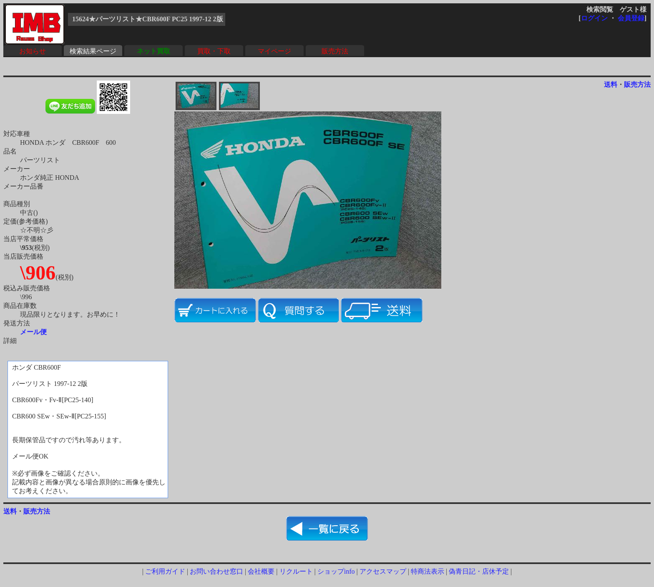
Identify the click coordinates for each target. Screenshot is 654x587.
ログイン (594, 18)
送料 (610, 84)
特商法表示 (427, 571)
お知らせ (32, 51)
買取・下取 (214, 51)
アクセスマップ (383, 571)
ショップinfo (336, 571)
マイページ (274, 51)
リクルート (296, 571)
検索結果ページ (93, 51)
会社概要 (261, 571)
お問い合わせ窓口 (216, 571)
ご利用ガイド (165, 571)
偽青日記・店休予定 (479, 571)
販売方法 (335, 51)
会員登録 (631, 18)
